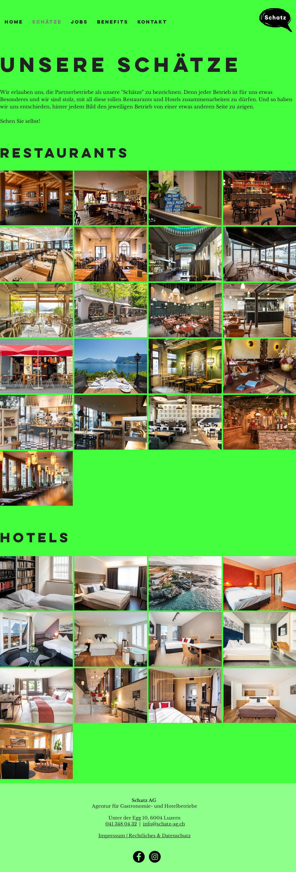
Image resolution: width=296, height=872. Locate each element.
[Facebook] (139, 857)
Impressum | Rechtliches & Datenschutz (144, 835)
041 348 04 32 (121, 824)
